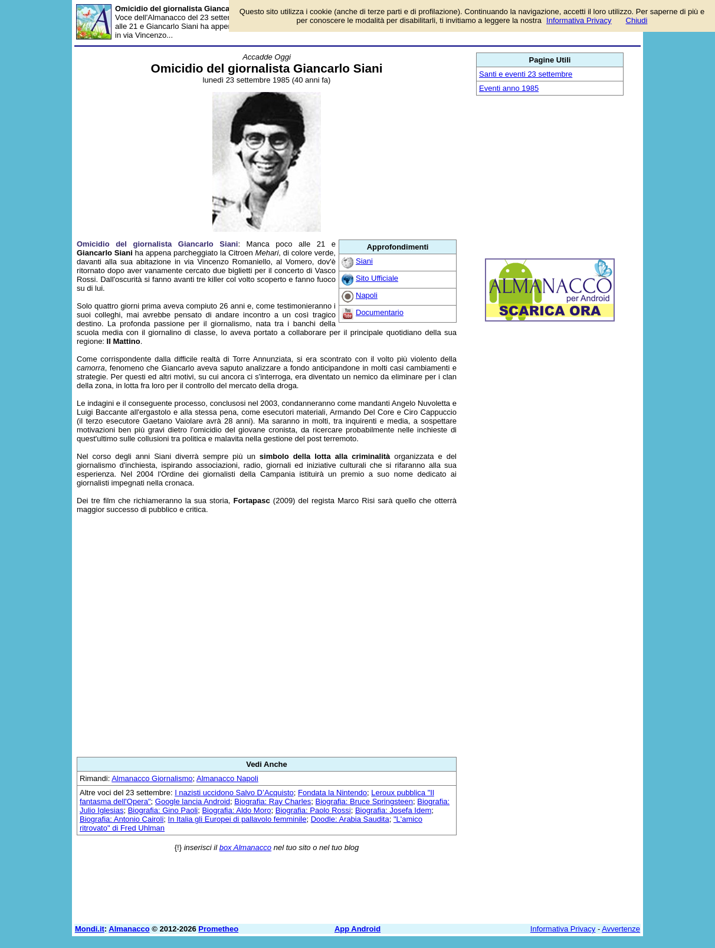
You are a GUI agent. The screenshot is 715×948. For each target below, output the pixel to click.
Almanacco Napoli (227, 778)
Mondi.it (89, 928)
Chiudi (637, 20)
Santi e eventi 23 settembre (525, 74)
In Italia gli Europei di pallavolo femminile (237, 819)
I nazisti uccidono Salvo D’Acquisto (234, 792)
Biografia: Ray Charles (272, 801)
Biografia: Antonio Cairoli (121, 819)
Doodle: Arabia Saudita (350, 819)
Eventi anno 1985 (509, 88)
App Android (357, 928)
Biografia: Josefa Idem (393, 810)
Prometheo (218, 928)
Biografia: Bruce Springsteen (364, 801)
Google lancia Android (192, 801)
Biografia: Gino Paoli (163, 810)
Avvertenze (621, 928)
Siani (364, 261)
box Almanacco (245, 847)
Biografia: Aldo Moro (236, 810)
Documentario (380, 312)
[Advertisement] (267, 635)
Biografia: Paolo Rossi (313, 810)
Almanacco (129, 928)
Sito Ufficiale (377, 278)
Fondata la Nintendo (332, 792)
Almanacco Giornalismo (151, 778)
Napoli (367, 295)
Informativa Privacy (563, 928)
